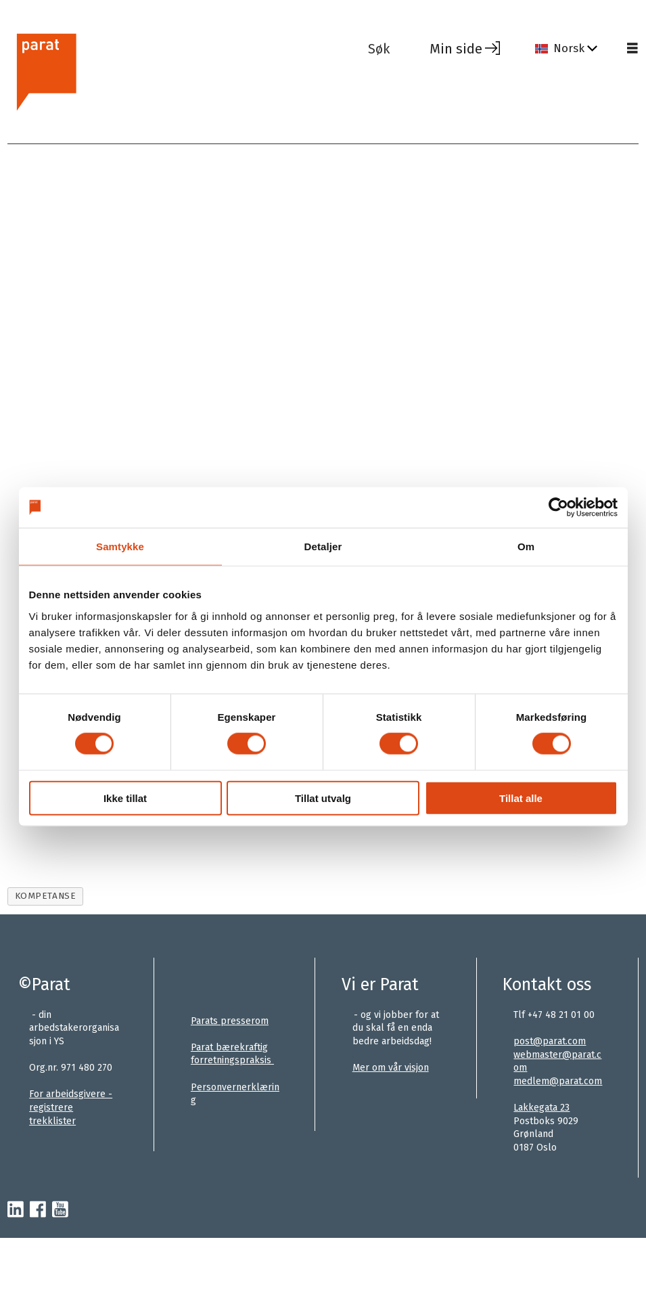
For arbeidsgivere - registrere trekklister (70, 1107)
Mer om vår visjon (390, 1067)
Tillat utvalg (323, 797)
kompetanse (45, 896)
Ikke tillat (125, 797)
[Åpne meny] (632, 49)
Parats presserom (230, 1021)
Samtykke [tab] (120, 546)
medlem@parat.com (557, 1081)
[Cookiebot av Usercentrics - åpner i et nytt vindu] (558, 507)
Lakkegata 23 (541, 1107)
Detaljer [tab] (323, 546)
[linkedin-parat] (15, 1210)
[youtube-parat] (60, 1210)
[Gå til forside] (182, 70)
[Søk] (388, 49)
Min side (456, 49)
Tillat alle (521, 797)
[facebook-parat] (38, 1210)
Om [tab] (525, 546)
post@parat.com (549, 1041)
